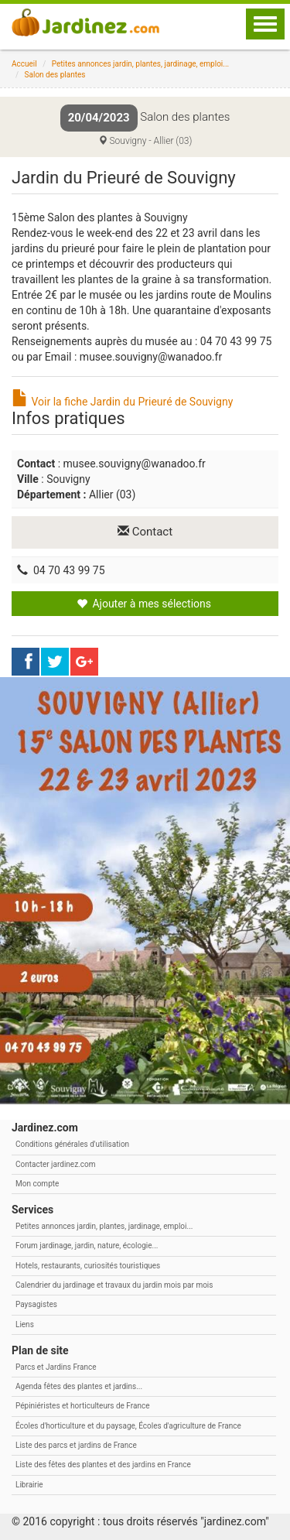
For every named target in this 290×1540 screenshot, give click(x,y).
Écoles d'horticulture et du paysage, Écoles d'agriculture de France (128, 1426)
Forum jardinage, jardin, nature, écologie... (86, 1245)
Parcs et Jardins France (56, 1367)
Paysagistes (36, 1304)
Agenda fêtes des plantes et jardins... (78, 1386)
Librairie (29, 1484)
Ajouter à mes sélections (144, 603)
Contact (145, 532)
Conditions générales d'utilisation (72, 1144)
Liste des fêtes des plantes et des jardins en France (103, 1464)
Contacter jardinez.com (55, 1164)
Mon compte (37, 1183)
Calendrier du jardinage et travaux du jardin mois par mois (114, 1285)
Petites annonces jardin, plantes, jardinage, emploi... (140, 64)
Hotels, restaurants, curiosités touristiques (87, 1265)
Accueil (24, 64)
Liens (24, 1324)
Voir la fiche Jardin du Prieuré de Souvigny (122, 401)
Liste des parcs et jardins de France (76, 1445)
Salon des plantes (55, 74)
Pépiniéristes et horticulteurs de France (82, 1405)
